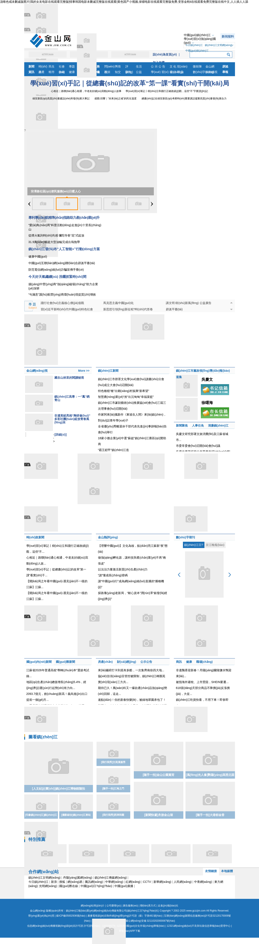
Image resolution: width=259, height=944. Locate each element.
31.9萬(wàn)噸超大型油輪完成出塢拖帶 (54, 242)
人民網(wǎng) (183, 881)
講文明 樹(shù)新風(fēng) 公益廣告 (188, 303)
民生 (52, 66)
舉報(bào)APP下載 (129, 930)
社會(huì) (62, 67)
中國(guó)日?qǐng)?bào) (96, 886)
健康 (72, 72)
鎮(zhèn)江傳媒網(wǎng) (111, 877)
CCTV (147, 881)
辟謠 (225, 66)
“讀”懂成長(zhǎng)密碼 (113, 575)
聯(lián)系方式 (148, 905)
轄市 (52, 72)
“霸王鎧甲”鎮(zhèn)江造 (113, 450)
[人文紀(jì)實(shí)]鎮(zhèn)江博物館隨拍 (58, 788)
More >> (84, 370)
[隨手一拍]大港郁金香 (210, 815)
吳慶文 (207, 379)
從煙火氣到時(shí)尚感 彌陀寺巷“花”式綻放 (56, 235)
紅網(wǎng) (133, 881)
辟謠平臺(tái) (174, 309)
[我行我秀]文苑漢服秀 (113, 762)
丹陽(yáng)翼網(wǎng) (77, 877)
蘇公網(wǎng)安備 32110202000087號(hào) (133, 921)
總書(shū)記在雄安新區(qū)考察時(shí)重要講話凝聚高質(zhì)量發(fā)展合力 (184, 98)
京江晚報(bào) (215, 545)
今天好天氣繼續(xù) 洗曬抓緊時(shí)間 (57, 276)
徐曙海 (207, 403)
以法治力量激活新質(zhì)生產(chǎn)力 (123, 569)
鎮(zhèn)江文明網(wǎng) (218, 45)
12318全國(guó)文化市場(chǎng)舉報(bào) (141, 925)
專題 (72, 66)
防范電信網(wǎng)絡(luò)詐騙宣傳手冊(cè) (56, 269)
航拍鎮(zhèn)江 (211, 72)
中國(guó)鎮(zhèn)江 (197, 35)
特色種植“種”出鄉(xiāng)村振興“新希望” (123, 391)
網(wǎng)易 (74, 881)
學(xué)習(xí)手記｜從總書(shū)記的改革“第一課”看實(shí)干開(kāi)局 (129, 83)
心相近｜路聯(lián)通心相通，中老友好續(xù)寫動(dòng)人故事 (86, 91)
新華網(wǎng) (162, 881)
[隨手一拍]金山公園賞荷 (158, 775)
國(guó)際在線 (68, 886)
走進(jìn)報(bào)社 (168, 905)
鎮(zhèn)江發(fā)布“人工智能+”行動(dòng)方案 (64, 249)
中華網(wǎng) (114, 881)
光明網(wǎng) (48, 886)
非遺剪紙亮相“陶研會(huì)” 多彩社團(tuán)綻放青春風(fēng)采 (72, 419)
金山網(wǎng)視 (211, 67)
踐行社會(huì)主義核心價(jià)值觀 (62, 303)
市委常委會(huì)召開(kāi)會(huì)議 (198, 445)
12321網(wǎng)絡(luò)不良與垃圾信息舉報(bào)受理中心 (198, 925)
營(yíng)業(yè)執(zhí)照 (41, 915)
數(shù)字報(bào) (199, 72)
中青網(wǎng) (203, 881)
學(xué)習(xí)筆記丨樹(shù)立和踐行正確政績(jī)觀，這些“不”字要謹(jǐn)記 (167, 91)
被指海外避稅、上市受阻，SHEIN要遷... (202, 682)
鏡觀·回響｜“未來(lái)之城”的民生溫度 (116, 98)
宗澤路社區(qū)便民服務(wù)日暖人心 (56, 191)
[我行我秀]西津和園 (113, 814)
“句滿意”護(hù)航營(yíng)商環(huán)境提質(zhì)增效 (62, 294)
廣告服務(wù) (130, 905)
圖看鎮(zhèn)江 (43, 737)
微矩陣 (197, 66)
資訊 (31, 72)
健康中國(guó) (37, 256)
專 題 (32, 306)
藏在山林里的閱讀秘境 (69, 377)
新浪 (54, 881)
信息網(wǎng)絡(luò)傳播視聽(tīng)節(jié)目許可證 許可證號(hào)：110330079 (71, 925)
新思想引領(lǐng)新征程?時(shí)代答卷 (128, 309)
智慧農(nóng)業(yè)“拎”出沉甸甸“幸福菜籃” (126, 396)
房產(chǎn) (43, 72)
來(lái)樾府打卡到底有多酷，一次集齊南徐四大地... (131, 670)
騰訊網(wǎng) (94, 881)
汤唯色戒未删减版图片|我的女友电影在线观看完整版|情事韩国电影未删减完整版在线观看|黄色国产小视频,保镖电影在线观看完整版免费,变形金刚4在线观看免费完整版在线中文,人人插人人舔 (124, 1)
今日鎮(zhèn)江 (194, 45)
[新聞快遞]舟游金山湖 (158, 815)
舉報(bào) (225, 72)
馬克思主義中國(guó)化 (118, 303)
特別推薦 (36, 839)
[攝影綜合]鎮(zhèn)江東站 (76, 814)
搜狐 (62, 881)
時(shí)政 (43, 67)
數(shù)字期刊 (185, 537)
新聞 (31, 66)
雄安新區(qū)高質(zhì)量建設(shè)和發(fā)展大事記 (61, 98)
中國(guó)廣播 (123, 886)
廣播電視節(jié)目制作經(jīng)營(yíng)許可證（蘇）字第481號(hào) (124, 915)
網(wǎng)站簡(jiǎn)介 (92, 905)
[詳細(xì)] (60, 434)
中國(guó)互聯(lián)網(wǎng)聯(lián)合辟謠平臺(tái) (61, 263)
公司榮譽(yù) (113, 905)
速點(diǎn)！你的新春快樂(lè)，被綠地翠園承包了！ (132, 699)
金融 (62, 72)
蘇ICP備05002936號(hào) (70, 915)
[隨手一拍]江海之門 (113, 788)
